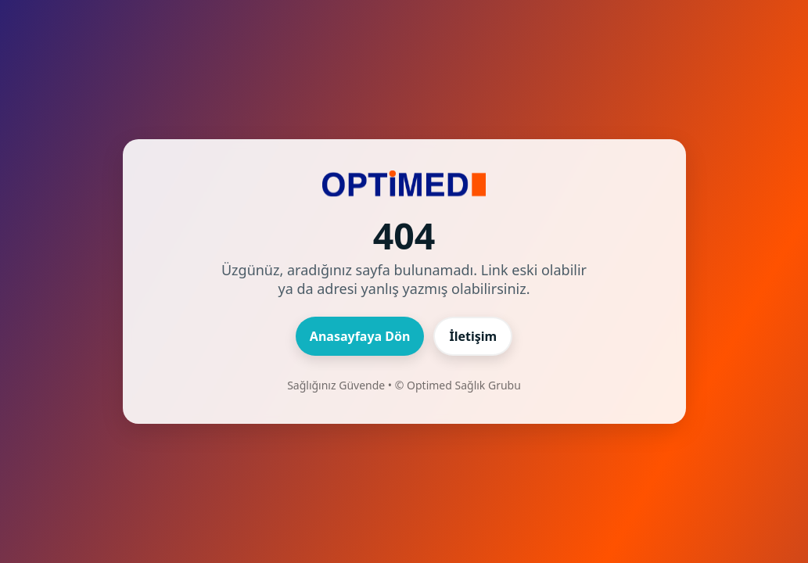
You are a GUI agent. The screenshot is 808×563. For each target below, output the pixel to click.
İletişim (473, 336)
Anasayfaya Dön (360, 336)
